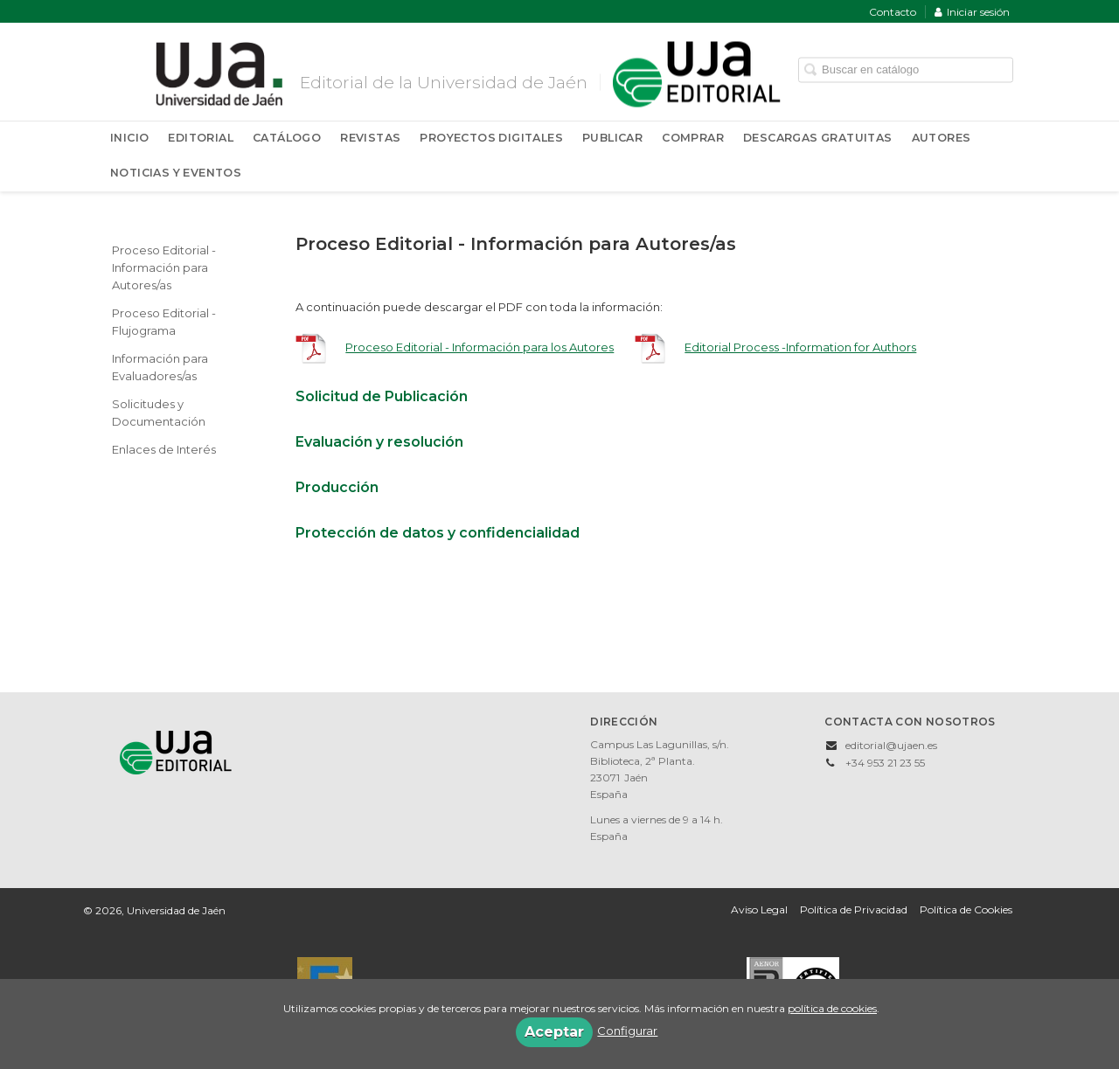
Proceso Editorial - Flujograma (164, 321)
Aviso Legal (759, 909)
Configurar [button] (627, 1031)
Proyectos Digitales (491, 137)
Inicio (129, 137)
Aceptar (554, 1032)
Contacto (892, 11)
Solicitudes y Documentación (158, 412)
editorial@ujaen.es (891, 745)
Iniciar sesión (972, 11)
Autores (941, 137)
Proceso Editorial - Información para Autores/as (164, 267)
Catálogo (287, 137)
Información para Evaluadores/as (160, 367)
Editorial (200, 137)
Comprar (693, 137)
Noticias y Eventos (175, 172)
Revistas (370, 137)
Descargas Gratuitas (818, 137)
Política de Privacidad (853, 909)
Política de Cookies (966, 909)
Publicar (612, 137)
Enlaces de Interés (164, 449)
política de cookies (832, 1008)
